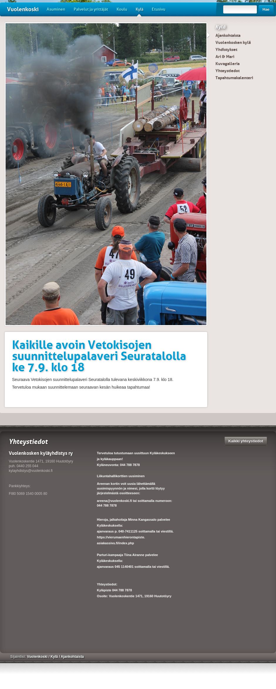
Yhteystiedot (228, 70)
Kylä (139, 11)
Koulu (122, 9)
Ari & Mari (225, 56)
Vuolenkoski (23, 9)
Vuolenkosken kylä (233, 42)
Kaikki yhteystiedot (245, 441)
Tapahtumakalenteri (234, 77)
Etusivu (158, 9)
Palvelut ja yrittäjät (91, 9)
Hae (266, 9)
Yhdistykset (226, 49)
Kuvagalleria (228, 63)
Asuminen (56, 9)
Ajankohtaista (228, 35)
